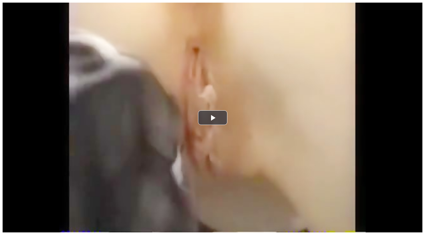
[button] (212, 117)
